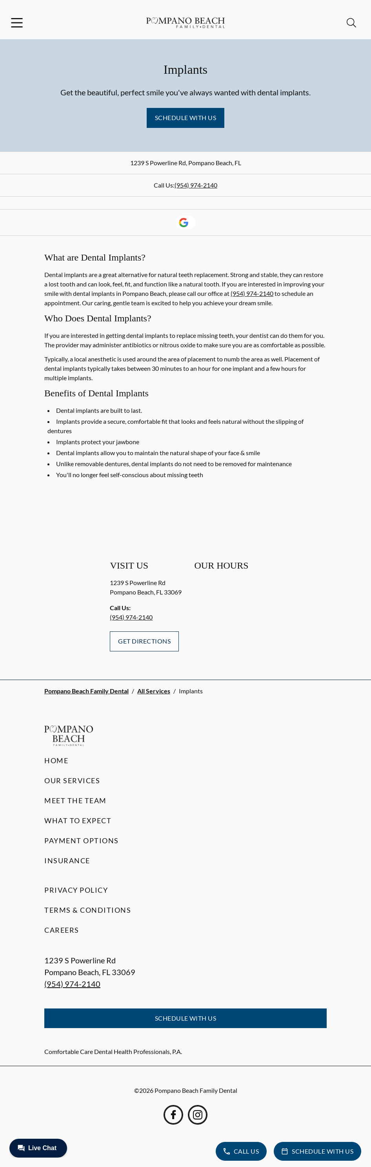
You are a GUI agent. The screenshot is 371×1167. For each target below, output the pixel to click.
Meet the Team (75, 800)
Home (56, 760)
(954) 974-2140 (196, 185)
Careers (61, 930)
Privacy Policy (76, 890)
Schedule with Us (185, 117)
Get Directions (144, 641)
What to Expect (77, 820)
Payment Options (81, 840)
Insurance (67, 860)
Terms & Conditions (87, 910)
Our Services (72, 780)
